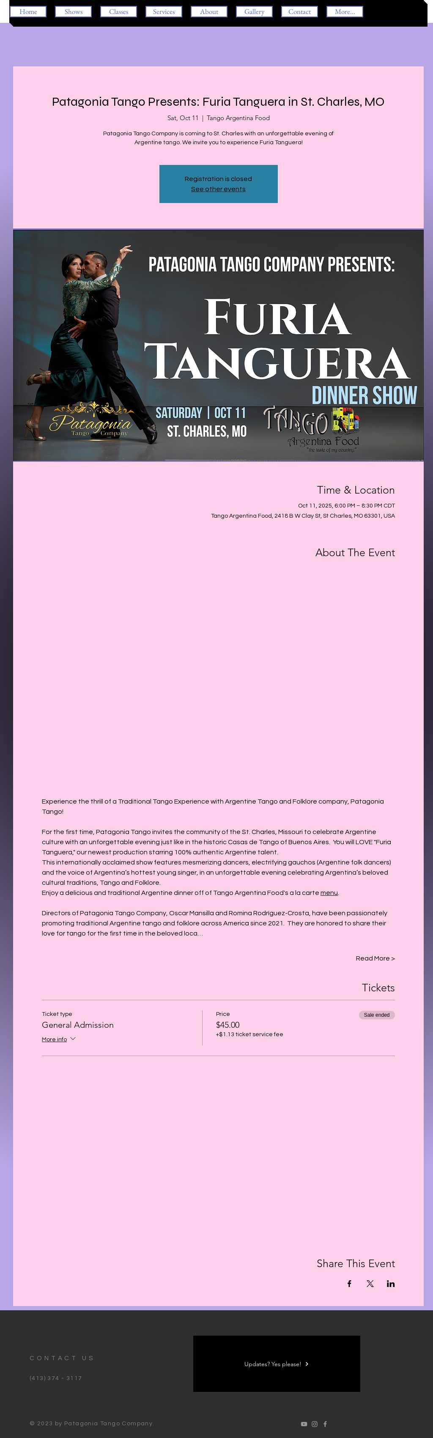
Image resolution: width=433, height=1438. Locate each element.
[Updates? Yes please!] (276, 1364)
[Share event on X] (370, 1283)
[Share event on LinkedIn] (391, 1283)
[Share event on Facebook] (349, 1283)
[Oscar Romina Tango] (304, 1424)
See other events (218, 189)
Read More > (375, 958)
